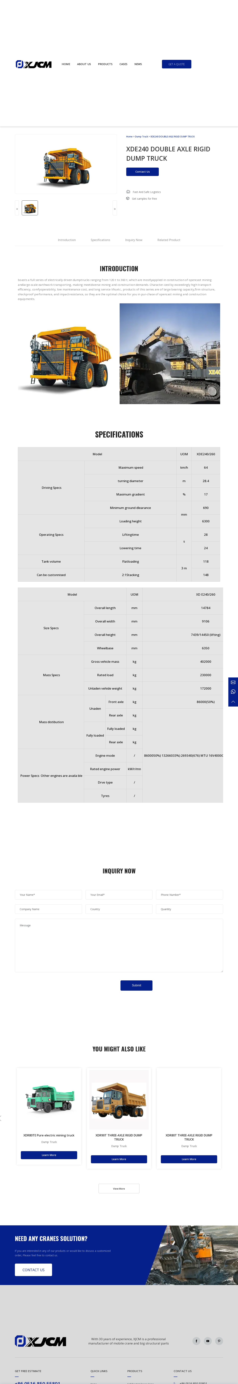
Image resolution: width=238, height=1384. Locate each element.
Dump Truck (141, 136)
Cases (123, 64)
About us (84, 64)
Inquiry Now (133, 240)
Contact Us (142, 171)
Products (105, 64)
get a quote (176, 64)
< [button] (17, 209)
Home (66, 64)
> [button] (115, 209)
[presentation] (43, 983)
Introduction (67, 240)
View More (119, 1188)
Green (33, 64)
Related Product (168, 240)
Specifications (100, 240)
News (138, 64)
